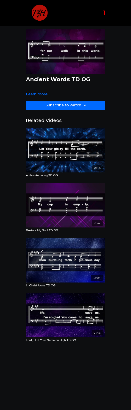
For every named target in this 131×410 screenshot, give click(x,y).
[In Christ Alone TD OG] (65, 285)
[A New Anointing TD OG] (65, 175)
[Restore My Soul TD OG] (65, 230)
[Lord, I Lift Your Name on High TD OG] (65, 340)
